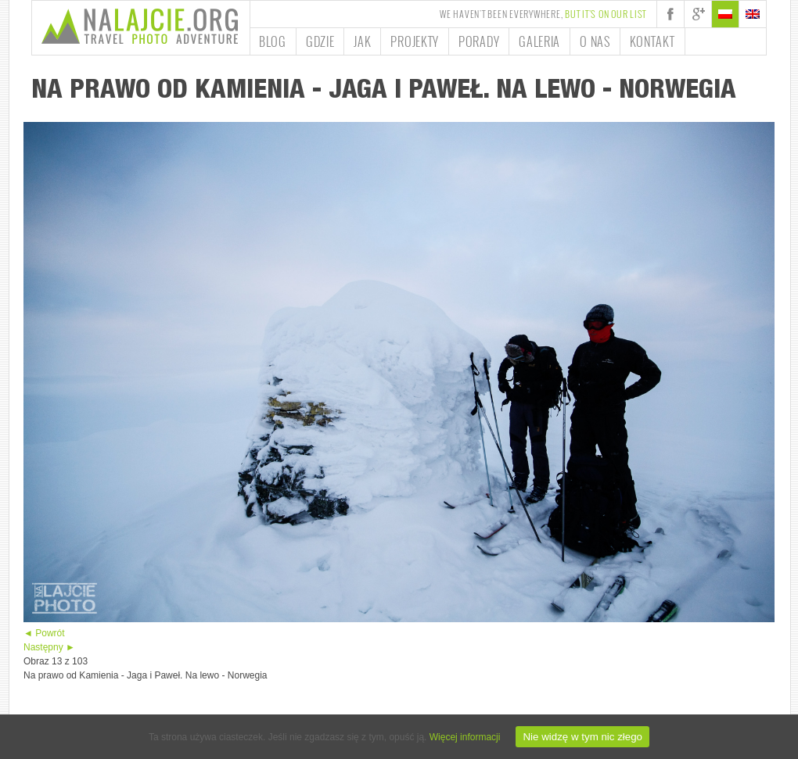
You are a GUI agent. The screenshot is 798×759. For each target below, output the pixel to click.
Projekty (414, 41)
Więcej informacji (465, 737)
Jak (362, 41)
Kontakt (652, 41)
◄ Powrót (44, 633)
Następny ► (49, 647)
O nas (595, 41)
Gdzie (320, 41)
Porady (478, 41)
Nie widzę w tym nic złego (582, 737)
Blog (272, 41)
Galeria (539, 41)
